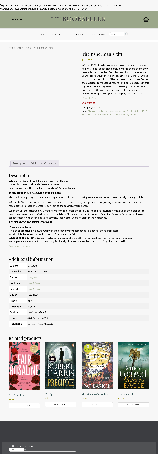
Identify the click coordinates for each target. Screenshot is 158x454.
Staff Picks (15, 445)
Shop (19, 47)
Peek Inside (89, 98)
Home (12, 47)
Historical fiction (91, 114)
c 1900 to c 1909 (138, 110)
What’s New (78, 34)
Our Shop (39, 34)
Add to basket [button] (24, 405)
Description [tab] (19, 163)
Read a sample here (19, 246)
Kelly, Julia (32, 277)
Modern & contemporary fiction (119, 114)
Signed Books (98, 34)
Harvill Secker (34, 283)
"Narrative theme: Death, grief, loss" (108, 110)
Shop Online (58, 34)
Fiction (27, 47)
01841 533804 (17, 19)
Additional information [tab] (43, 163)
